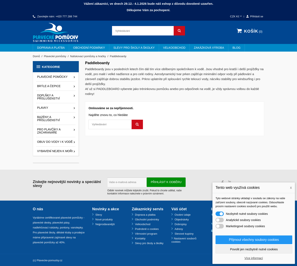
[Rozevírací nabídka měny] (236, 16)
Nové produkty (104, 219)
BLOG (236, 47)
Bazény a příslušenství (48, 118)
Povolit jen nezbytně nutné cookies (254, 249)
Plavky (42, 107)
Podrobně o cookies (146, 229)
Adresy (178, 229)
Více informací (253, 258)
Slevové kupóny (183, 233)
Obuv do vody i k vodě (55, 141)
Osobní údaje (182, 214)
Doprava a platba (51, 47)
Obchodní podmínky (89, 47)
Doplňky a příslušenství (48, 97)
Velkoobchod (174, 47)
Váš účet (179, 209)
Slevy (98, 214)
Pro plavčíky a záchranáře (48, 131)
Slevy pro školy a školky (134, 47)
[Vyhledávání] (148, 30)
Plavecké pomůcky (52, 76)
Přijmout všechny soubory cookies (254, 239)
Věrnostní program (145, 233)
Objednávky (181, 219)
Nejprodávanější (105, 224)
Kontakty (139, 238)
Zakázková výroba (209, 47)
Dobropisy (180, 224)
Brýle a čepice (49, 86)
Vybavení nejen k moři (55, 151)
